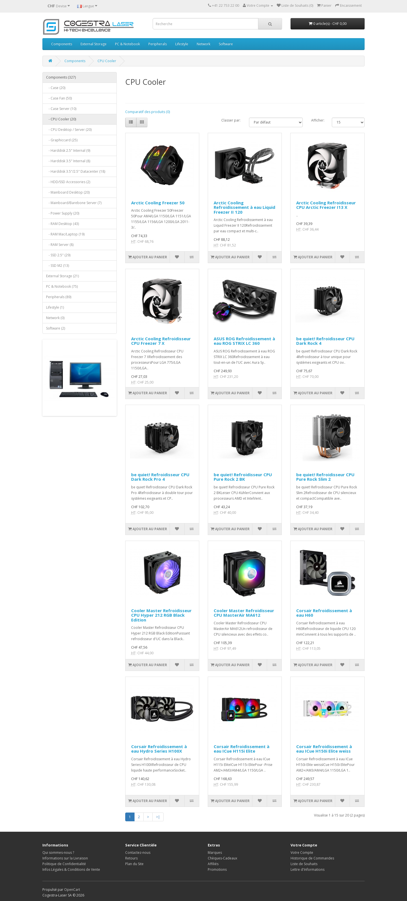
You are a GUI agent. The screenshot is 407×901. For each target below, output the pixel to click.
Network (203, 44)
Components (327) (61, 77)
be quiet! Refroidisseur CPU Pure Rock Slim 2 (325, 477)
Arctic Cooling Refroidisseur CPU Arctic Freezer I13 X (326, 205)
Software (226, 44)
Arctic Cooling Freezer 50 (158, 202)
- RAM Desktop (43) (62, 223)
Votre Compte (302, 852)
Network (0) (55, 317)
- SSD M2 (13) (57, 265)
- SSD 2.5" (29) (58, 255)
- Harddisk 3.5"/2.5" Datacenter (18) (75, 171)
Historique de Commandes (312, 858)
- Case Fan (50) (59, 98)
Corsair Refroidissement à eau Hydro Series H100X (159, 749)
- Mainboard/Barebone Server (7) (73, 202)
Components (61, 44)
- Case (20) (55, 87)
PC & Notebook (127, 44)
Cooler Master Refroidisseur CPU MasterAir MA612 (244, 613)
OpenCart (72, 889)
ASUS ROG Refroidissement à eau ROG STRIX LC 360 (244, 341)
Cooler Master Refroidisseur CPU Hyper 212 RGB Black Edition (161, 615)
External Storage (94, 44)
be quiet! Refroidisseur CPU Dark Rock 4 (325, 341)
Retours (131, 858)
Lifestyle (181, 44)
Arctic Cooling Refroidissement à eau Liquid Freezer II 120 (244, 207)
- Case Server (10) (61, 108)
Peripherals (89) (58, 296)
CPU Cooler (107, 61)
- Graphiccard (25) (61, 140)
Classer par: (231, 120)
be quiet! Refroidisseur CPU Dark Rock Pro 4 (160, 477)
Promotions (217, 869)
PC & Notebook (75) (62, 286)
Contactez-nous (137, 852)
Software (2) (55, 328)
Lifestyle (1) (55, 307)
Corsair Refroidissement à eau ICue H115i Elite (241, 749)
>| (158, 817)
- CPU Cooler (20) (61, 119)
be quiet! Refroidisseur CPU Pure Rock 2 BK (243, 477)
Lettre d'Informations (307, 869)
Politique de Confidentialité (64, 863)
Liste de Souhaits (304, 863)
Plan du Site (134, 863)
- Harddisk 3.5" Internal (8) (68, 161)
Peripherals (157, 44)
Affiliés (213, 863)
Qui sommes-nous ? (58, 852)
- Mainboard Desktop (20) (68, 192)
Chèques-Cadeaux (222, 858)
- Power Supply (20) (62, 213)
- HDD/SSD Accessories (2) (68, 181)
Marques (215, 852)
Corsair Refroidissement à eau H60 (324, 613)
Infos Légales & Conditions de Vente (71, 869)
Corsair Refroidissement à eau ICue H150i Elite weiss (324, 749)
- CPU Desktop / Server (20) (69, 129)
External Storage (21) (62, 276)
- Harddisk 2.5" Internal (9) (68, 150)
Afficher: (317, 120)
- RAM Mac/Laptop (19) (65, 234)
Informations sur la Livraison (65, 858)
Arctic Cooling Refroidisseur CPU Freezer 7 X (161, 341)
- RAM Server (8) (59, 244)
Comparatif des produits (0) (147, 111)
